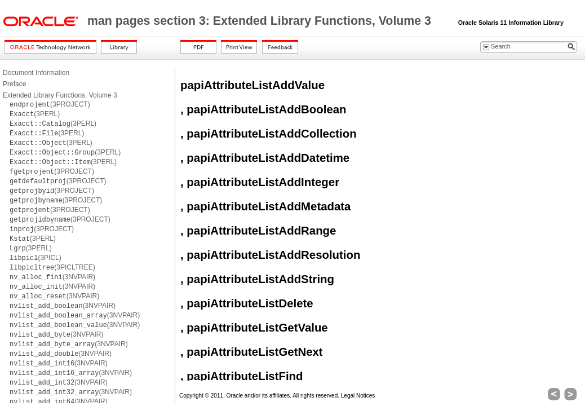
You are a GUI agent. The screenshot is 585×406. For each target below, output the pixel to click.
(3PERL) (35, 114)
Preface (14, 84)
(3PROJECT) (50, 104)
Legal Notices (358, 395)
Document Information (36, 73)
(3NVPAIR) (52, 277)
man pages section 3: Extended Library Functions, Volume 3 (261, 21)
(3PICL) (35, 258)
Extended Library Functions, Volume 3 (60, 95)
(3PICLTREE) (52, 267)
